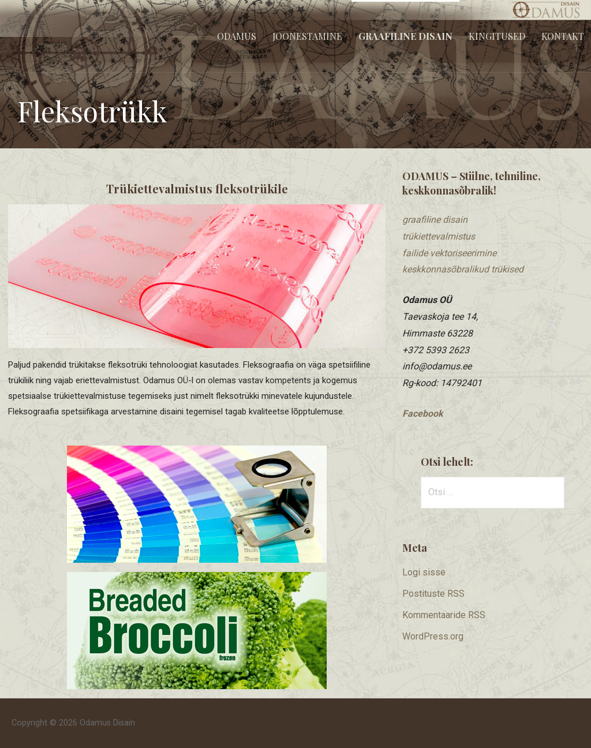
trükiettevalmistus (438, 236)
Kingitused (497, 36)
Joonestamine (307, 36)
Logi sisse (424, 572)
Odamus (236, 36)
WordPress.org (432, 636)
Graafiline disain (405, 36)
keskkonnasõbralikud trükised (462, 269)
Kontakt (562, 36)
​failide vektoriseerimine (449, 253)
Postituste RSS (433, 593)
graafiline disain (434, 219)
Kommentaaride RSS (443, 614)
